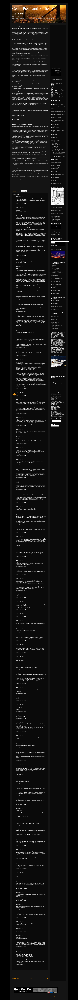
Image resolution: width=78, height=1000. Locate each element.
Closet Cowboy (55, 113)
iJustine (53, 317)
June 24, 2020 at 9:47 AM (21, 931)
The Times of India (56, 290)
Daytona (54, 115)
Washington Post (55, 293)
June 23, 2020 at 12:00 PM (21, 888)
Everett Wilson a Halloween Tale (58, 122)
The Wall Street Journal (56, 291)
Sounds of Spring (55, 140)
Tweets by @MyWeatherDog (56, 79)
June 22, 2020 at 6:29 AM (21, 739)
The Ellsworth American (57, 280)
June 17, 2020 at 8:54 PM (21, 532)
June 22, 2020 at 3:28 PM (21, 835)
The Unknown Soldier (56, 150)
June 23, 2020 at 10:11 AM (21, 868)
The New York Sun (56, 281)
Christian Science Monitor (57, 306)
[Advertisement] (30, 974)
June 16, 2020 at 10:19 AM (21, 347)
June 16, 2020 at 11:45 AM (21, 388)
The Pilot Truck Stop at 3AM (57, 149)
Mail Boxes (54, 134)
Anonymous (18, 392)
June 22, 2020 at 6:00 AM (21, 731)
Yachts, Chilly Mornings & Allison (58, 156)
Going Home (54, 125)
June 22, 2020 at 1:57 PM (21, 804)
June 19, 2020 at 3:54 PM (21, 597)
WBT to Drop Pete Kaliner (57, 155)
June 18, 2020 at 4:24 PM (21, 547)
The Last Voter (55, 146)
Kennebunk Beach (56, 216)
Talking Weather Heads (56, 144)
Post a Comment (18, 966)
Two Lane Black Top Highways (58, 153)
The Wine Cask (55, 178)
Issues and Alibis (55, 314)
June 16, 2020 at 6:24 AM (21, 334)
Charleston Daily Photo (56, 162)
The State (54, 287)
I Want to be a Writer (56, 128)
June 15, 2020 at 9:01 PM (21, 299)
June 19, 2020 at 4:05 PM (21, 609)
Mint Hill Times (55, 168)
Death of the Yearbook (56, 117)
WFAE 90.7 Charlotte (56, 294)
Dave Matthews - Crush (57, 232)
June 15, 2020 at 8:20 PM (21, 262)
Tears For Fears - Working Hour (58, 235)
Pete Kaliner (54, 171)
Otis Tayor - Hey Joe (56, 234)
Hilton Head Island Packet (57, 272)
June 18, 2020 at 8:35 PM (21, 556)
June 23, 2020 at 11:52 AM (21, 877)
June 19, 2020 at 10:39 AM (21, 590)
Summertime (54, 143)
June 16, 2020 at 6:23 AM (21, 326)
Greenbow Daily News (56, 271)
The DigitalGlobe (55, 300)
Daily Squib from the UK (57, 325)
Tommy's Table (55, 181)
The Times (54, 288)
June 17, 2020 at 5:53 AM (21, 425)
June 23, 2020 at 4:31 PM (21, 917)
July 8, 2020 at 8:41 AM (20, 964)
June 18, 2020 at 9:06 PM (21, 566)
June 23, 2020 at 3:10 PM (21, 900)
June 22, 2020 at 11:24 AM (21, 795)
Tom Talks (54, 180)
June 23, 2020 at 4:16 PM (21, 909)
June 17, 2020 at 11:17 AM (21, 443)
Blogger (53, 996)
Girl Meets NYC (55, 316)
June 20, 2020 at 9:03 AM (21, 683)
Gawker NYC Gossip (56, 320)
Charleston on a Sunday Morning (58, 111)
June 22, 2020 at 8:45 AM (21, 760)
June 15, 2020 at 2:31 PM (21, 203)
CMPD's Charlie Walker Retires (58, 114)
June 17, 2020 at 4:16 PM (21, 464)
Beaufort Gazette (55, 268)
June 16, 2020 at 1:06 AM (21, 311)
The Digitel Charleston (56, 307)
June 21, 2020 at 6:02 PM (21, 711)
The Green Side (55, 177)
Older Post (45, 978)
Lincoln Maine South (56, 219)
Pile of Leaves (55, 137)
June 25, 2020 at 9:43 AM (21, 946)
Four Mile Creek (55, 124)
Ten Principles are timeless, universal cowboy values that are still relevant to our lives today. (57, 86)
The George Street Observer (57, 304)
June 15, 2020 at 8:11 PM (21, 255)
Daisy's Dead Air (55, 164)
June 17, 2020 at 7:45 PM (21, 502)
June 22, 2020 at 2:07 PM (21, 825)
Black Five (54, 326)
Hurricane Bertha (55, 127)
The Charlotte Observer (57, 278)
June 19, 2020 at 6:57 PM (21, 616)
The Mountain (55, 147)
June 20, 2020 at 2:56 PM (21, 693)
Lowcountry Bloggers (56, 167)
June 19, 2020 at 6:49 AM (21, 574)
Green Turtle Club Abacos (57, 211)
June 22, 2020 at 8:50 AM (21, 776)
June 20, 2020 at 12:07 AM (21, 640)
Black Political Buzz (56, 161)
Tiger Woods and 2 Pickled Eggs (58, 152)
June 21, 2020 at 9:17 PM (21, 718)
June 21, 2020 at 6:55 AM (21, 700)
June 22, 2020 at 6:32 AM (21, 747)
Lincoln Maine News (56, 274)
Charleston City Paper (56, 269)
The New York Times (56, 283)
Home (30, 978)
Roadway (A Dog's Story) (57, 138)
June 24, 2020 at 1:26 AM (21, 924)
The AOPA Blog (55, 175)
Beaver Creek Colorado (57, 208)
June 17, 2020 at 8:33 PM (21, 524)
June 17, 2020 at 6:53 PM (21, 489)
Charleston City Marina (56, 210)
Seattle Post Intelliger (56, 301)
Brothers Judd (55, 328)
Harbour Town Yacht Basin (57, 213)
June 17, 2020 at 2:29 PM (21, 455)
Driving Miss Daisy (56, 119)
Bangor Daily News (56, 266)
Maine (53, 135)
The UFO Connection (56, 323)
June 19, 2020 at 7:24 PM (21, 624)
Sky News (54, 277)
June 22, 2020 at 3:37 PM (21, 845)
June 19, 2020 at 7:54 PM (21, 632)
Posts (53, 421)
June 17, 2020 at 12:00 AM (21, 413)
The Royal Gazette (56, 285)
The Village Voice (55, 303)
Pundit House (55, 172)
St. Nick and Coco (55, 141)
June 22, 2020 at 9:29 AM (21, 783)
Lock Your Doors (55, 132)
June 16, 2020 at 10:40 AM (21, 355)
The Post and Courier (56, 284)
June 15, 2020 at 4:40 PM (21, 211)
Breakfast (54, 110)
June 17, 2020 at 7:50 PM (21, 510)
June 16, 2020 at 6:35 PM (21, 395)
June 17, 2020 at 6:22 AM (21, 432)
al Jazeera (54, 265)
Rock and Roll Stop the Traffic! (58, 174)
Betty (53, 108)
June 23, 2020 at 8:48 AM (21, 860)
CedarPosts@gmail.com (56, 101)
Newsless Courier (55, 170)
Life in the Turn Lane (56, 165)
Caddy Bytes (54, 319)
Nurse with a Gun (55, 322)
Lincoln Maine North (56, 217)
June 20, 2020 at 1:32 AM (21, 652)
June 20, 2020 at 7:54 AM (21, 662)
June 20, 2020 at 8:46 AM (21, 669)
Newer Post (15, 978)
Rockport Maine (55, 220)
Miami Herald (55, 275)
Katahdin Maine (55, 214)
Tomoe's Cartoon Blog (56, 183)
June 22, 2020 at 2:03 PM (21, 818)
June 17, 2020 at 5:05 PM (21, 477)
